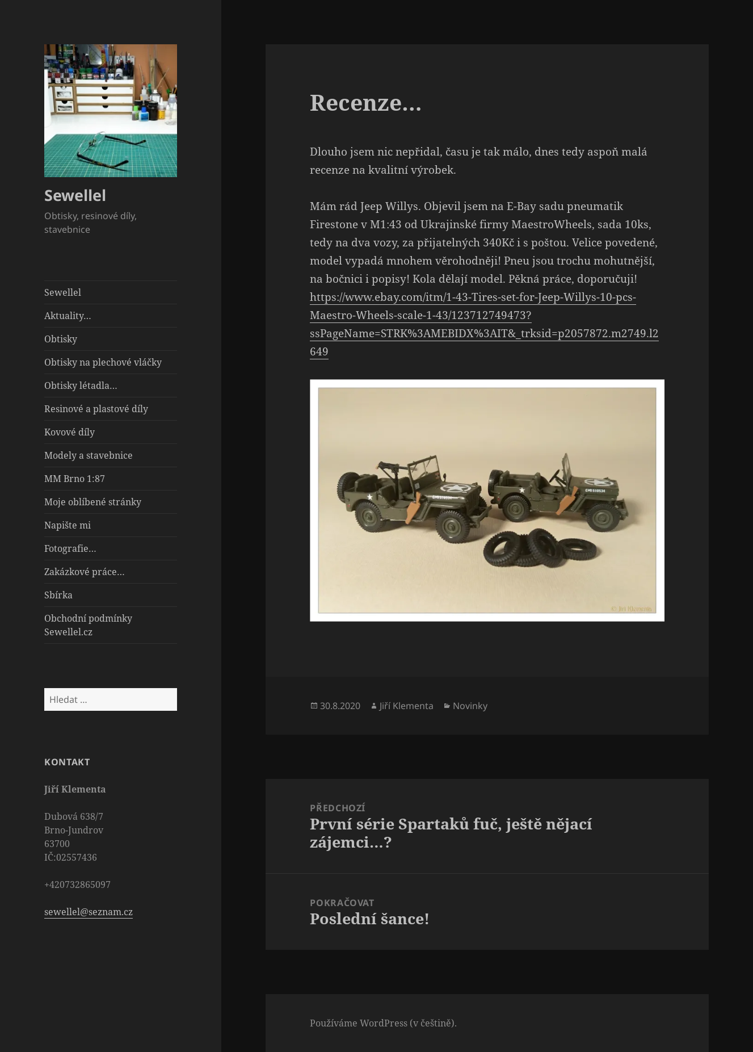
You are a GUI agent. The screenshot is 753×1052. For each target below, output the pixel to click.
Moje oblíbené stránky (92, 502)
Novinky (470, 705)
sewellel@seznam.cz (88, 912)
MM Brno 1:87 (74, 478)
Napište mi (67, 525)
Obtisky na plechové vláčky (103, 362)
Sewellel (75, 195)
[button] (110, 110)
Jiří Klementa (407, 705)
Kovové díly (69, 432)
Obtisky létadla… (80, 385)
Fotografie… (70, 548)
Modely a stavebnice (88, 455)
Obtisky (60, 339)
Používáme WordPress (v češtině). (383, 1023)
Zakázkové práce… (84, 571)
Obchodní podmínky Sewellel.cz (88, 625)
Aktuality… (67, 315)
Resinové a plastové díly (96, 409)
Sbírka (58, 595)
